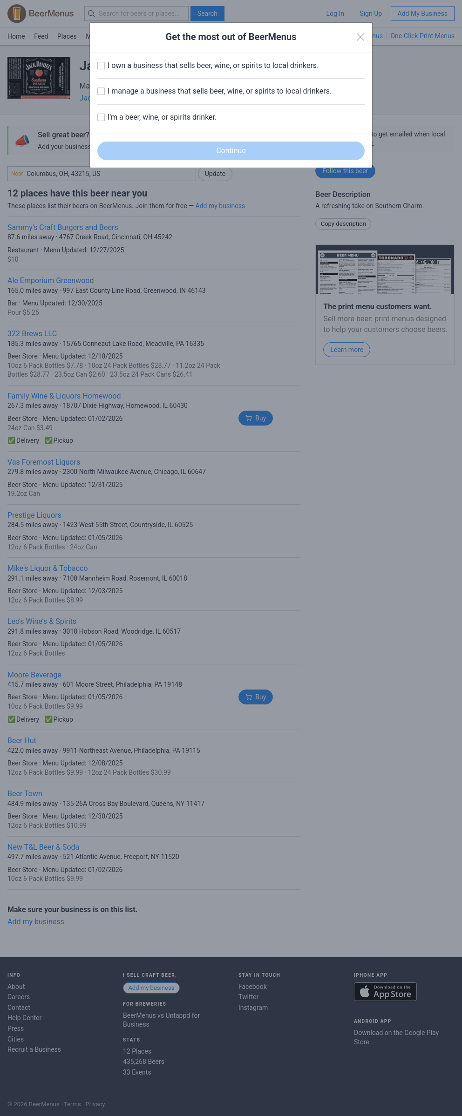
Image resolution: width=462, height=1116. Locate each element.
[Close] (360, 37)
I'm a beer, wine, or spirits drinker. (162, 117)
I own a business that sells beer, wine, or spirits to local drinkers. (213, 65)
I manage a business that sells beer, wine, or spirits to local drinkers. (220, 91)
